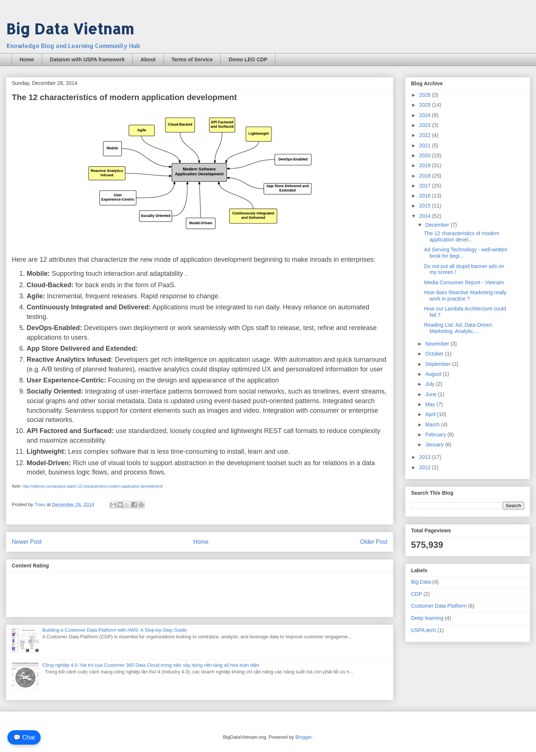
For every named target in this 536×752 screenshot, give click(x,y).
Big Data (421, 582)
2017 (425, 186)
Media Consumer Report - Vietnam (464, 282)
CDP (416, 594)
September (438, 364)
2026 (425, 95)
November (437, 344)
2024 (425, 115)
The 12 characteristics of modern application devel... (461, 236)
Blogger (303, 737)
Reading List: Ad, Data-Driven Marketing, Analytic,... (458, 328)
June (431, 394)
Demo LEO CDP (247, 59)
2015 (425, 206)
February (436, 434)
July (430, 384)
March (433, 424)
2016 (425, 196)
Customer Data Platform (439, 606)
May (430, 404)
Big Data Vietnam (70, 28)
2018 (425, 176)
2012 (425, 467)
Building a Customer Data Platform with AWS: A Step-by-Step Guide (114, 630)
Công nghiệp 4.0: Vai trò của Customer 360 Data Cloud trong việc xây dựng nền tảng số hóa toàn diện (150, 665)
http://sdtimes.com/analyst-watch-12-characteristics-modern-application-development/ (93, 486)
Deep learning (427, 618)
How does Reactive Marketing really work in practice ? (465, 295)
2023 (425, 125)
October (435, 354)
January (435, 444)
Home (27, 59)
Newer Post (27, 542)
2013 (425, 457)
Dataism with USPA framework (87, 59)
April (431, 414)
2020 (425, 155)
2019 (425, 165)
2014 (425, 216)
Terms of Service (192, 59)
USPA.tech (423, 630)
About (147, 59)
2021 (425, 145)
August (433, 374)
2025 (425, 105)
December (437, 225)
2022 (425, 135)
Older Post (373, 542)
